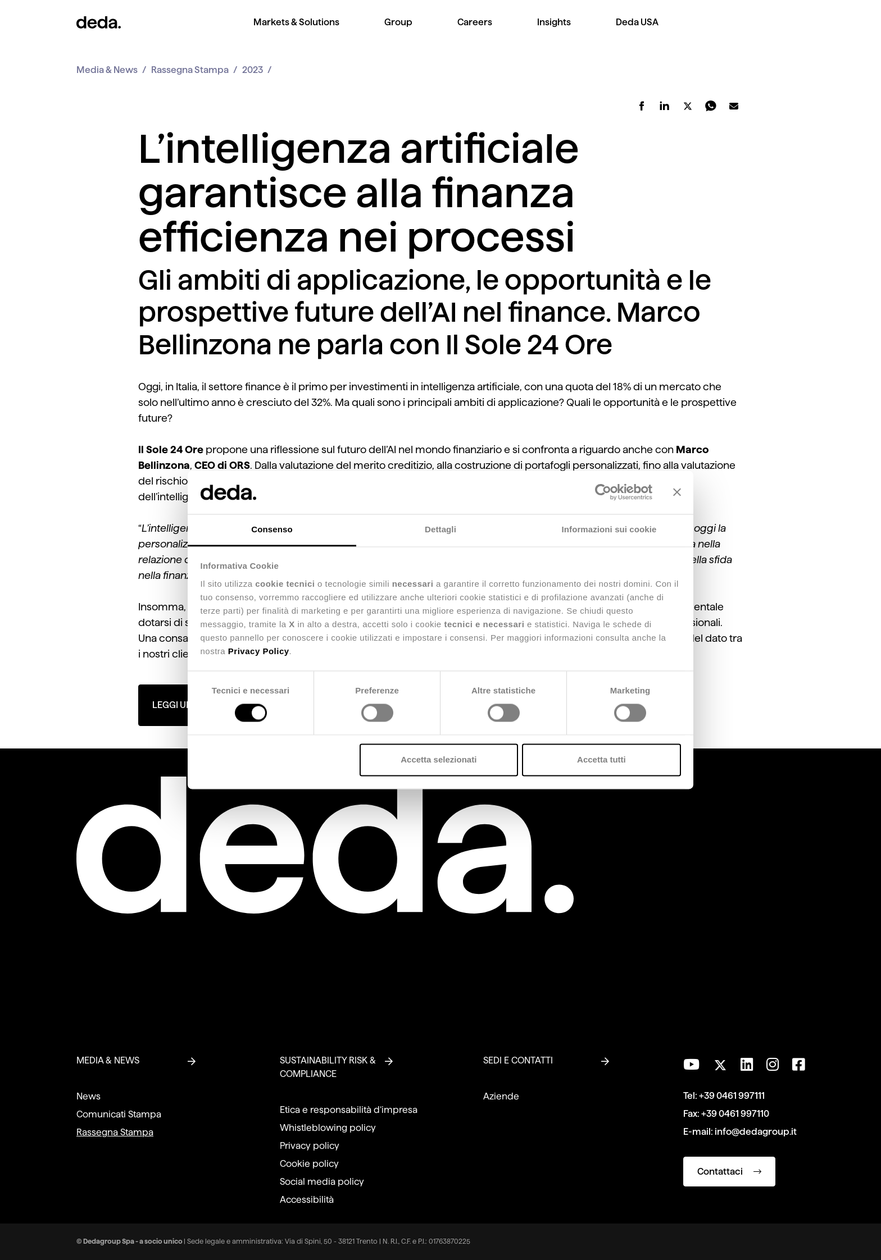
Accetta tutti (601, 759)
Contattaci (729, 1171)
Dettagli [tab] (440, 529)
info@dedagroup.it (756, 1131)
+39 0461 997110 (735, 1114)
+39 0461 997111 (732, 1096)
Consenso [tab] (271, 529)
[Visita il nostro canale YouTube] (691, 1064)
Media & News (107, 70)
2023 (252, 70)
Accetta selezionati (438, 759)
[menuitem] (296, 31)
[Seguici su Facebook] (798, 1064)
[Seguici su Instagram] (772, 1064)
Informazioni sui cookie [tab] (609, 529)
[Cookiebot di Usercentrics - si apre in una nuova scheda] (603, 492)
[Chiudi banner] (677, 492)
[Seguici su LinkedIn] (747, 1064)
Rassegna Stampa (190, 70)
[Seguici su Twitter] (720, 1062)
